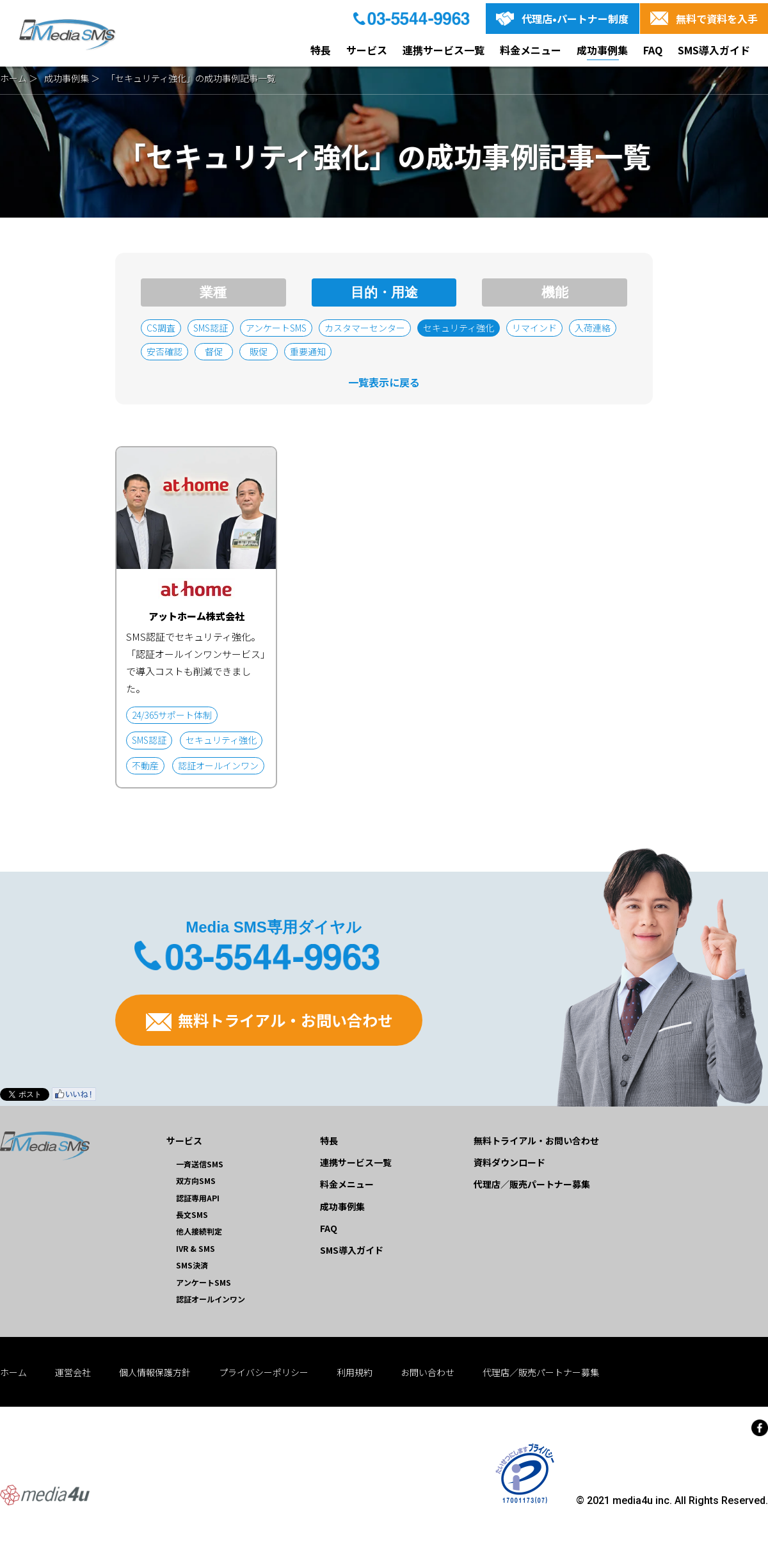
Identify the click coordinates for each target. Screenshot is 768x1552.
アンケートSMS (276, 327)
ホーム (13, 78)
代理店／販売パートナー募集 (532, 1184)
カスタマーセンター (364, 327)
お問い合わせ (427, 1372)
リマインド (534, 327)
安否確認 (164, 351)
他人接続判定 (199, 1231)
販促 (259, 351)
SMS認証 (210, 327)
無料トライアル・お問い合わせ (269, 1020)
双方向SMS (196, 1180)
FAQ (652, 50)
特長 (320, 50)
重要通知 (308, 351)
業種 (213, 292)
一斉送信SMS (199, 1163)
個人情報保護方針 (155, 1372)
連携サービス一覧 (443, 50)
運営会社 (73, 1372)
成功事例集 (602, 50)
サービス (366, 50)
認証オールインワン (210, 1298)
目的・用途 (384, 292)
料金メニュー (530, 50)
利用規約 (354, 1372)
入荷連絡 (593, 327)
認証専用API (198, 1197)
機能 (554, 292)
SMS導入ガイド (714, 50)
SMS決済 (192, 1265)
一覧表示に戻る (384, 382)
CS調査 (161, 327)
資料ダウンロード (509, 1162)
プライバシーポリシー (263, 1372)
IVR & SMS (195, 1248)
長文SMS (192, 1214)
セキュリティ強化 (458, 327)
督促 (214, 351)
